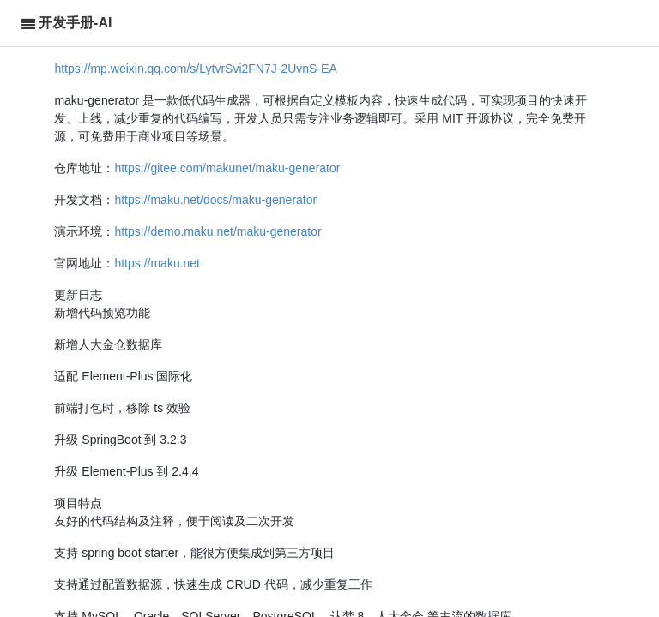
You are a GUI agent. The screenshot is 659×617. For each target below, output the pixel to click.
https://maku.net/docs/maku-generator (215, 200)
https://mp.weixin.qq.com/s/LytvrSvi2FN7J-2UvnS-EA (195, 68)
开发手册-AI (75, 22)
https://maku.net (157, 263)
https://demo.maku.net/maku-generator (217, 231)
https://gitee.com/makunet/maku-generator (227, 168)
